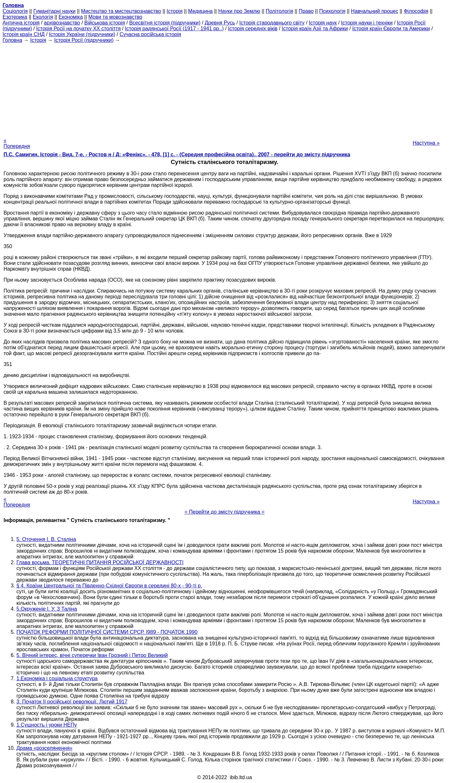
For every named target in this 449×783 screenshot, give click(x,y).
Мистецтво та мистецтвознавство (121, 11)
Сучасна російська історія (150, 34)
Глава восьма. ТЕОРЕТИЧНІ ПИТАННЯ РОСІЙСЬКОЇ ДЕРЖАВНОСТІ (100, 562)
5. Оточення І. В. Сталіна (46, 539)
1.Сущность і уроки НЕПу (46, 725)
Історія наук (323, 22)
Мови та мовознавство (115, 17)
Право (306, 11)
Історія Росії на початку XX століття (78, 28)
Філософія (416, 11)
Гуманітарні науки (54, 11)
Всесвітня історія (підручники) (164, 22)
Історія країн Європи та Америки (391, 28)
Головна (12, 40)
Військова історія (104, 22)
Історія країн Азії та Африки (315, 28)
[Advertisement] (224, 88)
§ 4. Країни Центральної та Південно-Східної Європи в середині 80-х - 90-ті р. (109, 585)
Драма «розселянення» (44, 748)
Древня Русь (220, 22)
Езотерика (15, 17)
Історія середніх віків (253, 28)
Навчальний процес (374, 11)
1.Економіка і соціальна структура (57, 678)
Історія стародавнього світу (272, 22)
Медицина (200, 11)
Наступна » (426, 143)
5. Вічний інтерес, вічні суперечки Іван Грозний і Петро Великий (92, 655)
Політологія (279, 11)
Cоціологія (15, 11)
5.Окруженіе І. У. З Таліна (46, 609)
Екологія (43, 17)
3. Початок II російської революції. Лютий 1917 (72, 701)
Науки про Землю (239, 11)
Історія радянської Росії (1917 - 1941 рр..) (174, 28)
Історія (175, 11)
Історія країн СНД (24, 34)
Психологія (332, 11)
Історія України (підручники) (82, 34)
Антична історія (21, 22)
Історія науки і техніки (367, 22)
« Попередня (17, 143)
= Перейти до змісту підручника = (225, 512)
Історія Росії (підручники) (83, 40)
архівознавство (62, 22)
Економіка (71, 17)
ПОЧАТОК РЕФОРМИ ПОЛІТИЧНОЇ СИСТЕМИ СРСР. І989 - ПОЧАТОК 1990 (106, 632)
